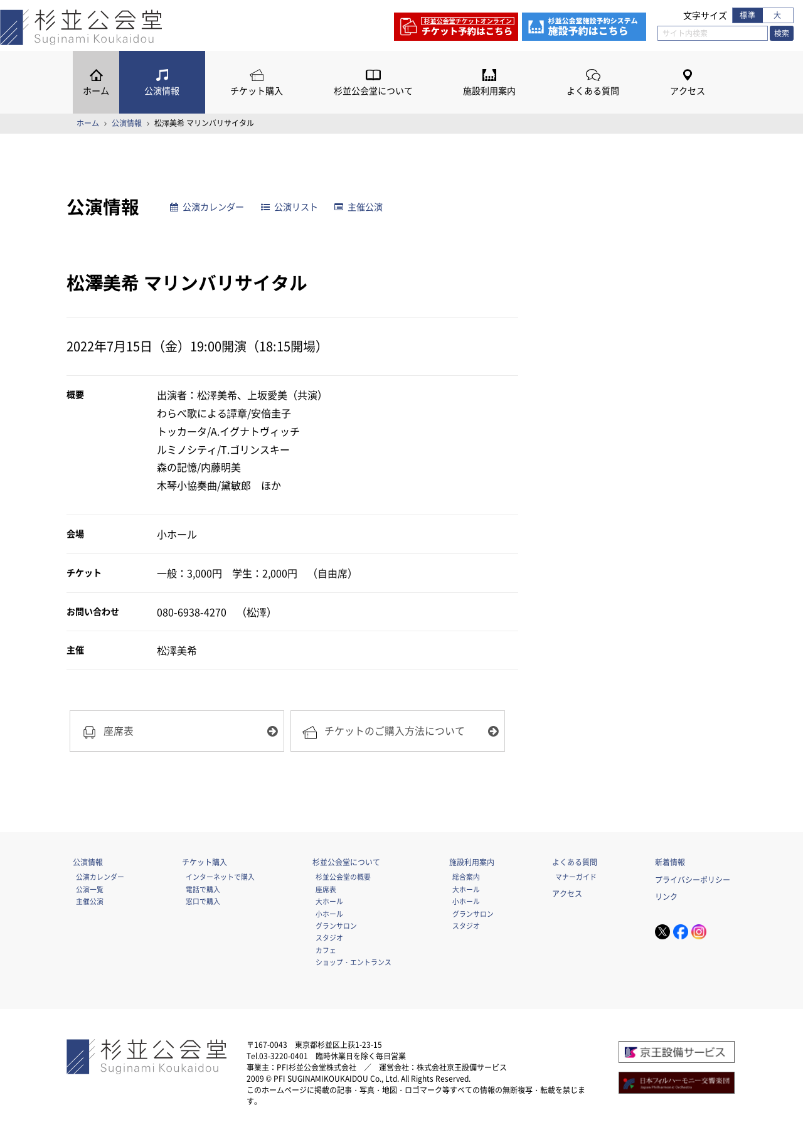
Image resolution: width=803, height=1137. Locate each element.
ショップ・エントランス (353, 962)
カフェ (326, 950)
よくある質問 (592, 90)
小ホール (329, 914)
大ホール (329, 901)
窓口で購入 (203, 901)
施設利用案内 (489, 90)
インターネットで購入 (220, 877)
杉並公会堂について (373, 90)
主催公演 (358, 206)
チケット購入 (256, 90)
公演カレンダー (207, 206)
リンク (666, 896)
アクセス (687, 90)
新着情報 (670, 862)
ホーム (96, 90)
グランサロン (336, 926)
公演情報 (161, 90)
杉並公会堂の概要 (343, 877)
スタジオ (329, 937)
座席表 (326, 889)
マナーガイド (576, 877)
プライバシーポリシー (692, 879)
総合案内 (466, 877)
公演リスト (289, 206)
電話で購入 (203, 889)
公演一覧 (90, 889)
